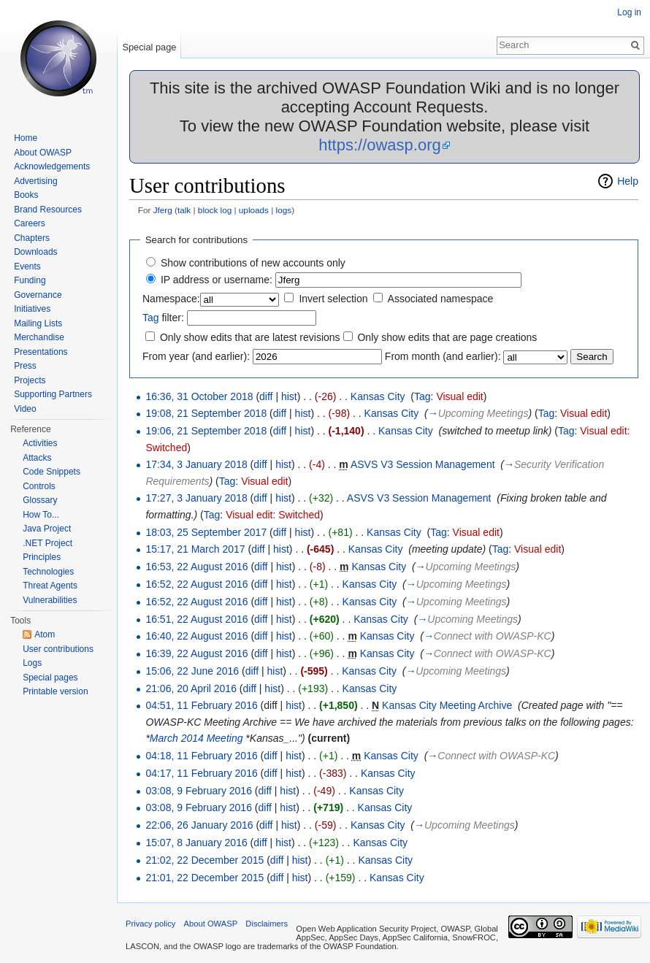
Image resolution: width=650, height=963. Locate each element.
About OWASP (43, 152)
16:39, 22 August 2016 (196, 653)
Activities (40, 443)
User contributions (58, 649)
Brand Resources (48, 209)
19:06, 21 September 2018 (206, 431)
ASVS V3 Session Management (423, 464)
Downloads (35, 252)
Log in (629, 12)
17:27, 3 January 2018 (196, 498)
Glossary (40, 500)
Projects (29, 380)
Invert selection (333, 298)
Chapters (32, 238)
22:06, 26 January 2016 (199, 825)
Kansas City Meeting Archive (447, 705)
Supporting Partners (53, 394)
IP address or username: (216, 279)
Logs (32, 663)
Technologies (48, 572)
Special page (149, 47)
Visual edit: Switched (273, 515)
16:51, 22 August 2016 (196, 619)
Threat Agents (50, 585)
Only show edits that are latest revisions (250, 337)
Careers (29, 223)
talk (184, 210)
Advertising (35, 181)
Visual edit (459, 396)
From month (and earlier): (443, 356)
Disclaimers (266, 923)
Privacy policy (150, 923)
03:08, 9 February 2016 (198, 791)
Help (627, 181)
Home (25, 138)
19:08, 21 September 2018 (206, 413)
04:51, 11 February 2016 (201, 705)
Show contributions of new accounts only (253, 263)
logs (284, 210)
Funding (29, 280)
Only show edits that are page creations (447, 337)
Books (26, 195)
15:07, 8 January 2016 (196, 842)
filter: (163, 317)
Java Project (47, 528)
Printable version (55, 691)
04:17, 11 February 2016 (201, 773)
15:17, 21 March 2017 (195, 549)
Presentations (40, 352)
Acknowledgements (52, 166)
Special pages (50, 677)
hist (289, 396)
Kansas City (378, 396)
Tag (150, 317)
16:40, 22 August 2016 (196, 636)
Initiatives (32, 309)
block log (215, 210)
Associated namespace (441, 298)
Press (25, 366)
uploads (254, 210)
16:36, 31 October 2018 (199, 396)
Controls (39, 486)
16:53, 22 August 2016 (196, 566)
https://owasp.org (379, 145)
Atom (44, 634)
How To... (41, 515)
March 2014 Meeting (196, 738)
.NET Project (47, 543)
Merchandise (39, 337)
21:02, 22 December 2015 (204, 860)
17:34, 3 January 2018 (196, 464)
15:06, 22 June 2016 (192, 671)
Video (25, 409)
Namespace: (171, 298)
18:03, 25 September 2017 (206, 532)
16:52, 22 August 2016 (196, 584)
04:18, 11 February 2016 (201, 755)
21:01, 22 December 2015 (204, 877)
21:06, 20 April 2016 (191, 688)
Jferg (162, 210)
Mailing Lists (38, 323)
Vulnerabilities (50, 600)
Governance (37, 295)
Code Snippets (51, 472)
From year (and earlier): (196, 356)
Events (27, 266)
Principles (42, 557)
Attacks (37, 458)
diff (265, 396)
